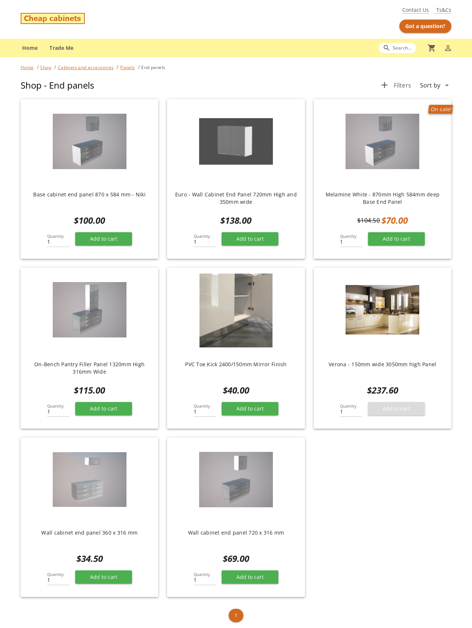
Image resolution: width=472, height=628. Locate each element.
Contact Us (415, 9)
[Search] (397, 48)
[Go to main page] (91, 19)
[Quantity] (58, 239)
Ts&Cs (443, 9)
